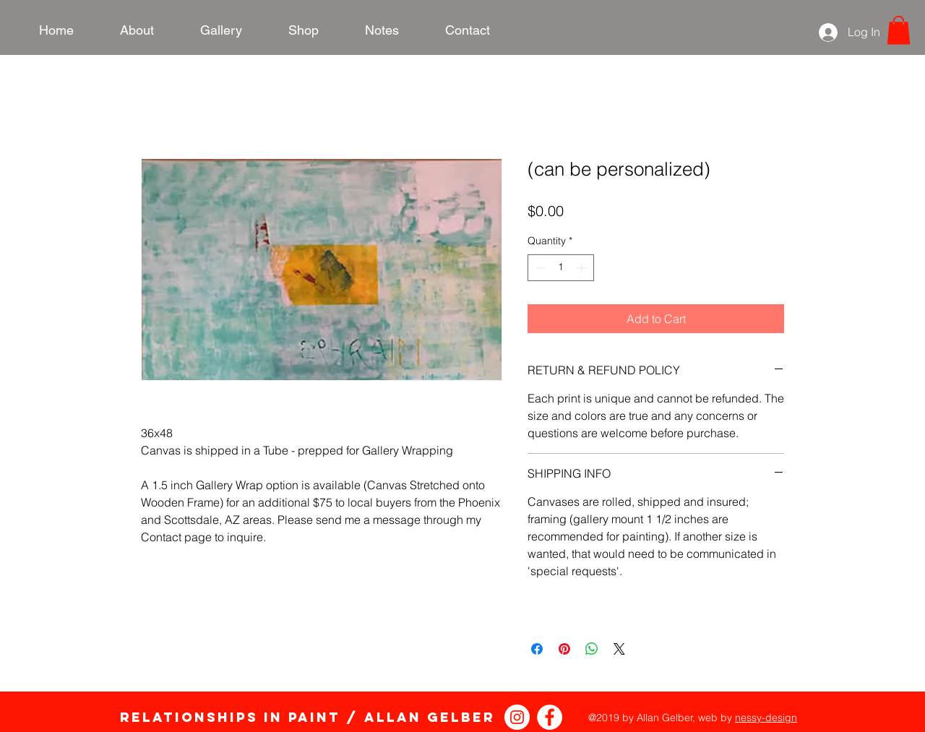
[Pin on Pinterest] (564, 649)
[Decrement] (539, 267)
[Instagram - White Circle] (517, 717)
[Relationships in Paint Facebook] (549, 717)
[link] (899, 30)
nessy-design (766, 717)
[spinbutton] (561, 267)
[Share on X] (619, 649)
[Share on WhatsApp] (592, 649)
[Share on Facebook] (537, 649)
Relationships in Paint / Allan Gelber (307, 717)
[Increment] (583, 267)
